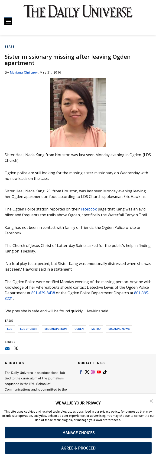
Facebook (89, 209)
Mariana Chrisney (24, 72)
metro (96, 328)
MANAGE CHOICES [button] (78, 432)
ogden (79, 328)
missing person (56, 328)
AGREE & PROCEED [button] (78, 448)
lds (9, 328)
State (10, 47)
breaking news (119, 328)
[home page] (78, 14)
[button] (151, 400)
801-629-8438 (43, 292)
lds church (28, 328)
